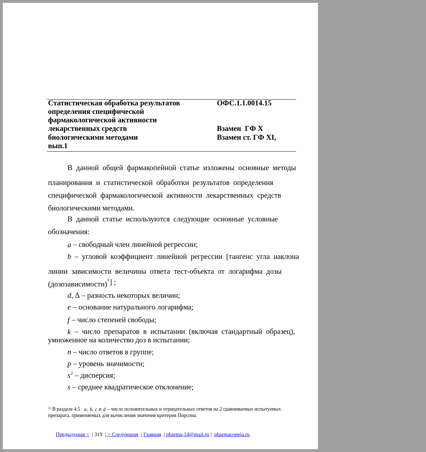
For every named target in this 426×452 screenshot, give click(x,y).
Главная (152, 434)
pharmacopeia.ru (231, 434)
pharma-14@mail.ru (187, 434)
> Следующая (122, 434)
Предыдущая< (72, 434)
